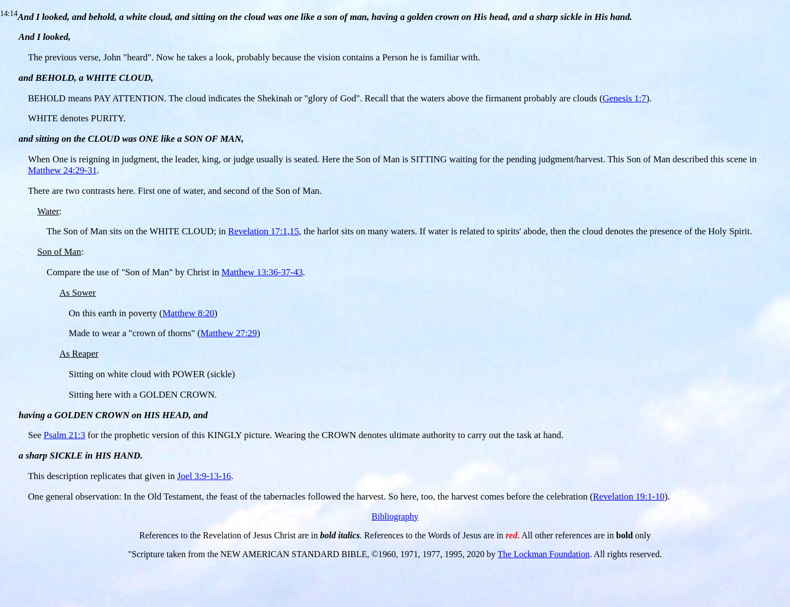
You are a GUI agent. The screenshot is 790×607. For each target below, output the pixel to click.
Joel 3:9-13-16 (204, 476)
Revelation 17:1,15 (263, 231)
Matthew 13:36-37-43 (262, 272)
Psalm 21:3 (64, 435)
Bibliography (395, 516)
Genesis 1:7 (625, 98)
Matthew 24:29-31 (62, 170)
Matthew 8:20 (188, 313)
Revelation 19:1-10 (628, 496)
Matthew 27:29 (229, 333)
